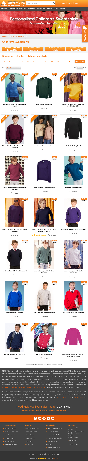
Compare (15, 110)
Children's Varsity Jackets (54, 49)
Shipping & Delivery (11, 432)
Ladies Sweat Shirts (54, 447)
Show (79, 67)
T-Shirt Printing (53, 432)
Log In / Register (10, 428)
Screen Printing (21, 9)
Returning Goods (10, 441)
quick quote (78, 397)
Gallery (56, 9)
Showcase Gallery (31, 432)
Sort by (11, 67)
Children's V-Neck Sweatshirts (33, 49)
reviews (55, 459)
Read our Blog (30, 438)
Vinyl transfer (41, 9)
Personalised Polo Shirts (55, 438)
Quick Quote (30, 435)
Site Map (29, 441)
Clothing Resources (32, 428)
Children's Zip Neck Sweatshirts (76, 49)
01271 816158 (61, 397)
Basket (76, 3)
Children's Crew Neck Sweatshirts (12, 49)
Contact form (73, 444)
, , (76, 433)
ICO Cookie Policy (10, 435)
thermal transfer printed (36, 387)
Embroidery (31, 9)
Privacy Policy (9, 438)
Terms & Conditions (11, 444)
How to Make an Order (55, 428)
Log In (63, 3)
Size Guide (29, 444)
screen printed (8, 387)
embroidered (20, 387)
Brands (12, 9)
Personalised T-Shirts (54, 435)
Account (70, 3)
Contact (49, 9)
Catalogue (4, 9)
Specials (62, 9)
